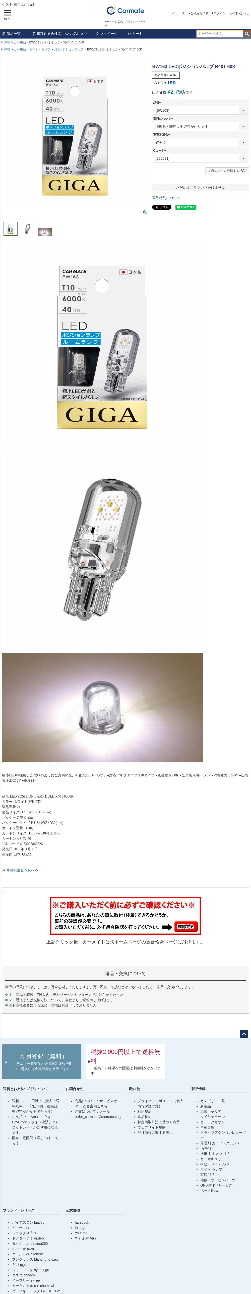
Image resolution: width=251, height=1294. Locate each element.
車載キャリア (210, 1111)
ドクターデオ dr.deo (28, 1238)
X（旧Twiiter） (86, 1238)
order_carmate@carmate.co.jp (98, 1117)
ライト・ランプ (39, 49)
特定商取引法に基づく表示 (159, 1122)
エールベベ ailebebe (28, 1254)
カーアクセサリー (214, 1122)
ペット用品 (209, 1191)
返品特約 (145, 1117)
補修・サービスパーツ (217, 1180)
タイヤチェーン (212, 1117)
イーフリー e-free (26, 1280)
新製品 (205, 1106)
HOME (5, 42)
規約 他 (134, 1089)
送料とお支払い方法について (26, 1089)
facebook (82, 1222)
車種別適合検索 (46, 34)
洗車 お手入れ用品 (214, 1154)
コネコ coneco (23, 1275)
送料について (163, 119)
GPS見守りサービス (216, 1185)
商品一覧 (11, 34)
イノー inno (21, 1228)
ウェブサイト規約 (152, 1127)
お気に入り (76, 34)
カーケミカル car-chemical (33, 1286)
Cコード (160, 150)
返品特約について (166, 198)
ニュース (179, 13)
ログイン (220, 13)
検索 (247, 33)
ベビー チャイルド (214, 1164)
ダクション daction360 (30, 1244)
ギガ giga (19, 1265)
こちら (102, 1106)
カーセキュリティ (214, 1159)
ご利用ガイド (199, 13)
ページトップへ (244, 1034)
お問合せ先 (74, 1089)
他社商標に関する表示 (155, 1133)
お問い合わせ (240, 13)
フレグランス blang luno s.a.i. (35, 1259)
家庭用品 (207, 1175)
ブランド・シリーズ (19, 1210)
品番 (157, 102)
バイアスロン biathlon (29, 1222)
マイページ (106, 34)
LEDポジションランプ (69, 49)
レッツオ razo (23, 1249)
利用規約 (145, 1111)
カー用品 (20, 42)
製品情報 (198, 1089)
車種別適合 (162, 134)
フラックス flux (24, 1233)
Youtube (81, 1233)
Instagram (82, 1228)
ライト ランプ (211, 1169)
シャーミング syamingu (30, 1270)
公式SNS (73, 1210)
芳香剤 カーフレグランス (220, 1143)
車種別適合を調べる (22, 870)
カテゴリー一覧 (212, 1101)
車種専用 (207, 1127)
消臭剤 (205, 1148)
